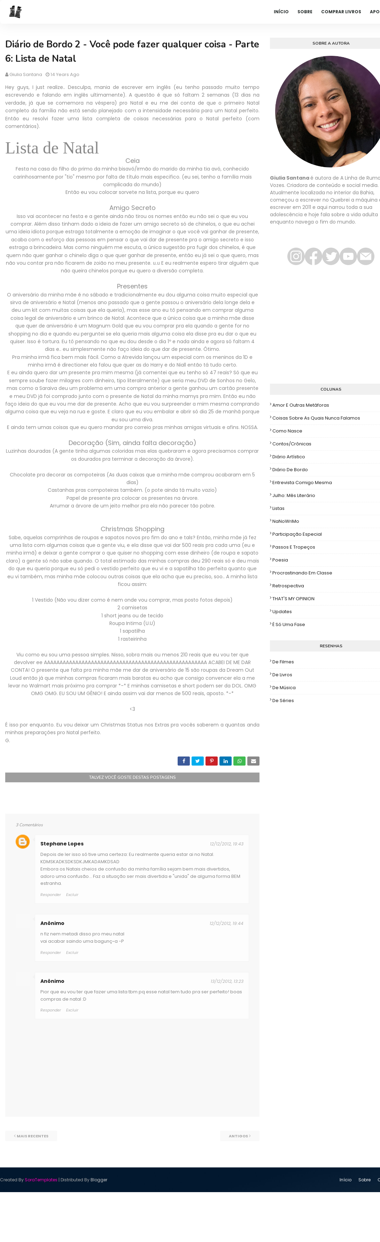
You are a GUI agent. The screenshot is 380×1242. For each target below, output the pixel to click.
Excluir (72, 894)
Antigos (238, 1136)
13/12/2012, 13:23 (227, 981)
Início (345, 1180)
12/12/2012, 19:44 (226, 923)
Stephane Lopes (62, 843)
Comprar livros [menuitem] (341, 12)
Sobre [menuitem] (304, 12)
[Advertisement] (322, 327)
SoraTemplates (41, 1180)
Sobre (364, 1180)
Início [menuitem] (281, 12)
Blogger (99, 1180)
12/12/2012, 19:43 (226, 844)
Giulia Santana (25, 74)
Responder (50, 894)
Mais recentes (32, 1136)
